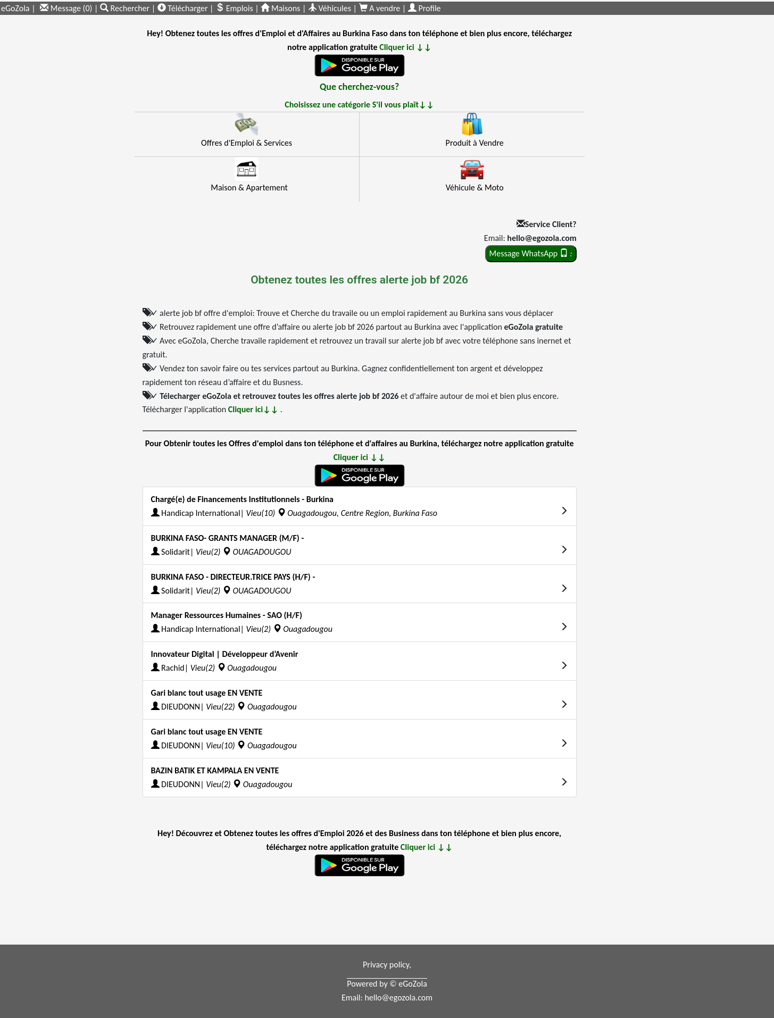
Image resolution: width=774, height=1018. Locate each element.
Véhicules (329, 8)
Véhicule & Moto (475, 187)
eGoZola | (18, 8)
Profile (424, 8)
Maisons (280, 8)
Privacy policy (386, 964)
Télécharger (182, 8)
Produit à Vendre (475, 143)
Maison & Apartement (249, 187)
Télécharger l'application (211, 409)
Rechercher (126, 8)
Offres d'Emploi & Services (246, 143)
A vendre (380, 8)
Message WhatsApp (530, 253)
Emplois (234, 8)
